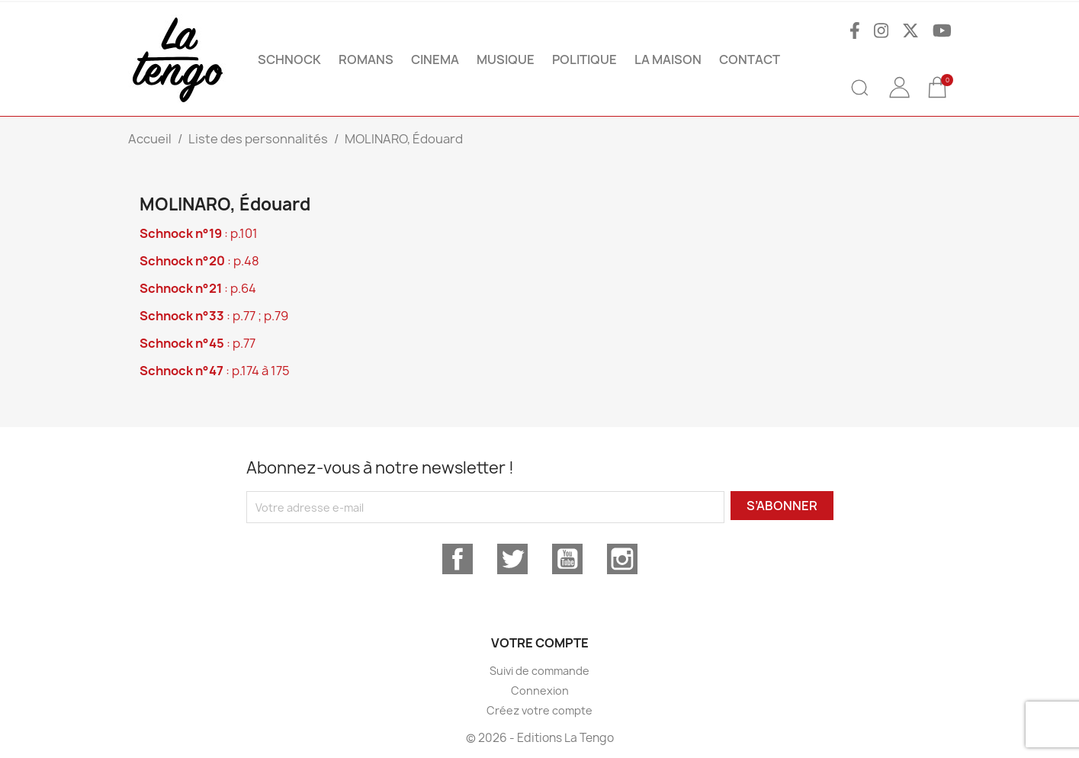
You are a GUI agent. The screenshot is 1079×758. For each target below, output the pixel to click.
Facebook (457, 559)
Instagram (622, 559)
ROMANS (366, 59)
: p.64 (198, 288)
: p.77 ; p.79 (214, 315)
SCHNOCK (289, 59)
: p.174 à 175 (215, 370)
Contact (749, 59)
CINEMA (435, 59)
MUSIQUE (506, 59)
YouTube (567, 559)
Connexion (540, 690)
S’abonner (782, 505)
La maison (668, 59)
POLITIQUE (584, 59)
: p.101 (199, 233)
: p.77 (197, 343)
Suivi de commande (539, 670)
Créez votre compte (539, 710)
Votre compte (540, 642)
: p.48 (199, 260)
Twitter (512, 559)
